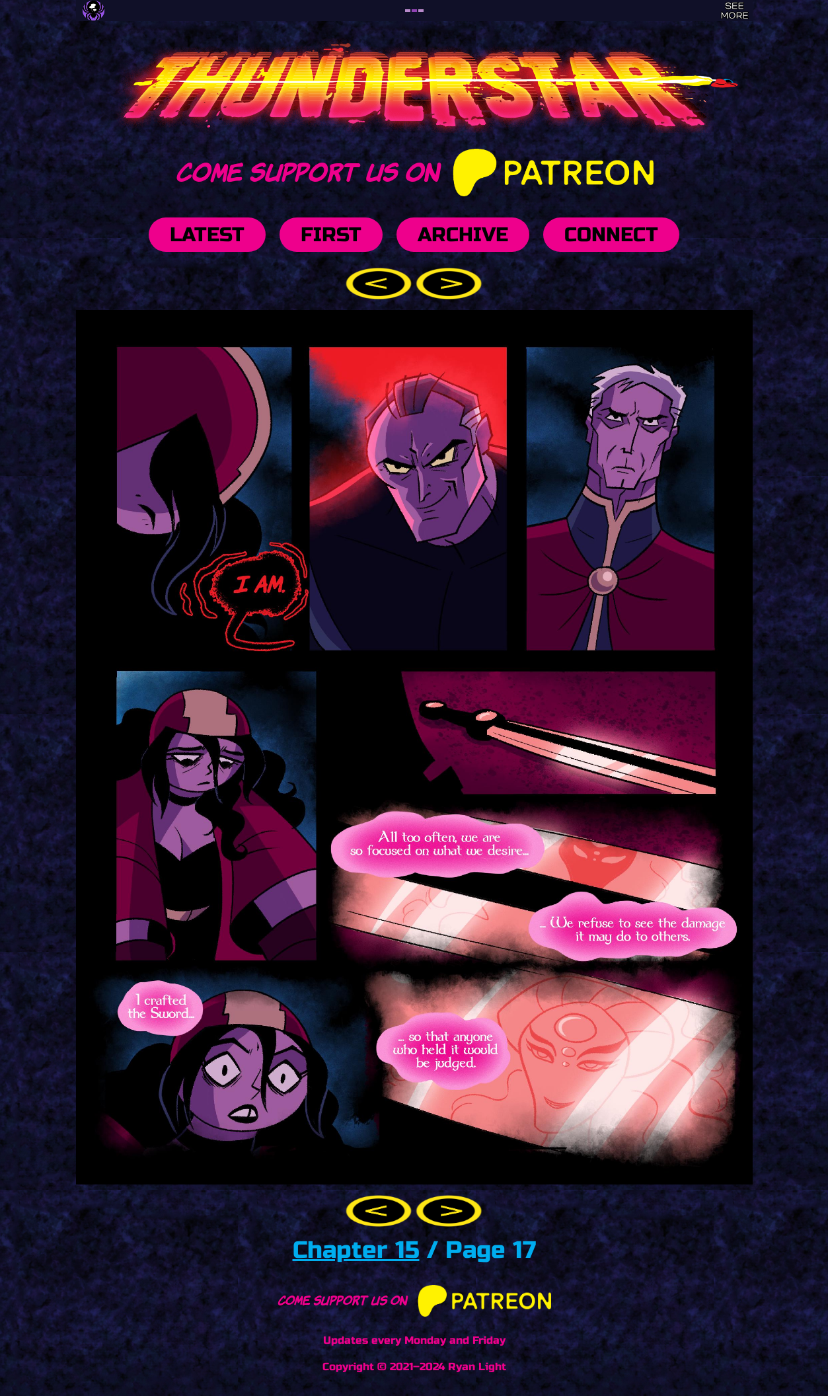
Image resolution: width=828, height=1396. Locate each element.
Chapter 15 (356, 1250)
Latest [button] (207, 235)
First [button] (331, 235)
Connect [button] (611, 235)
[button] (381, 282)
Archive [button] (463, 235)
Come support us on (414, 169)
